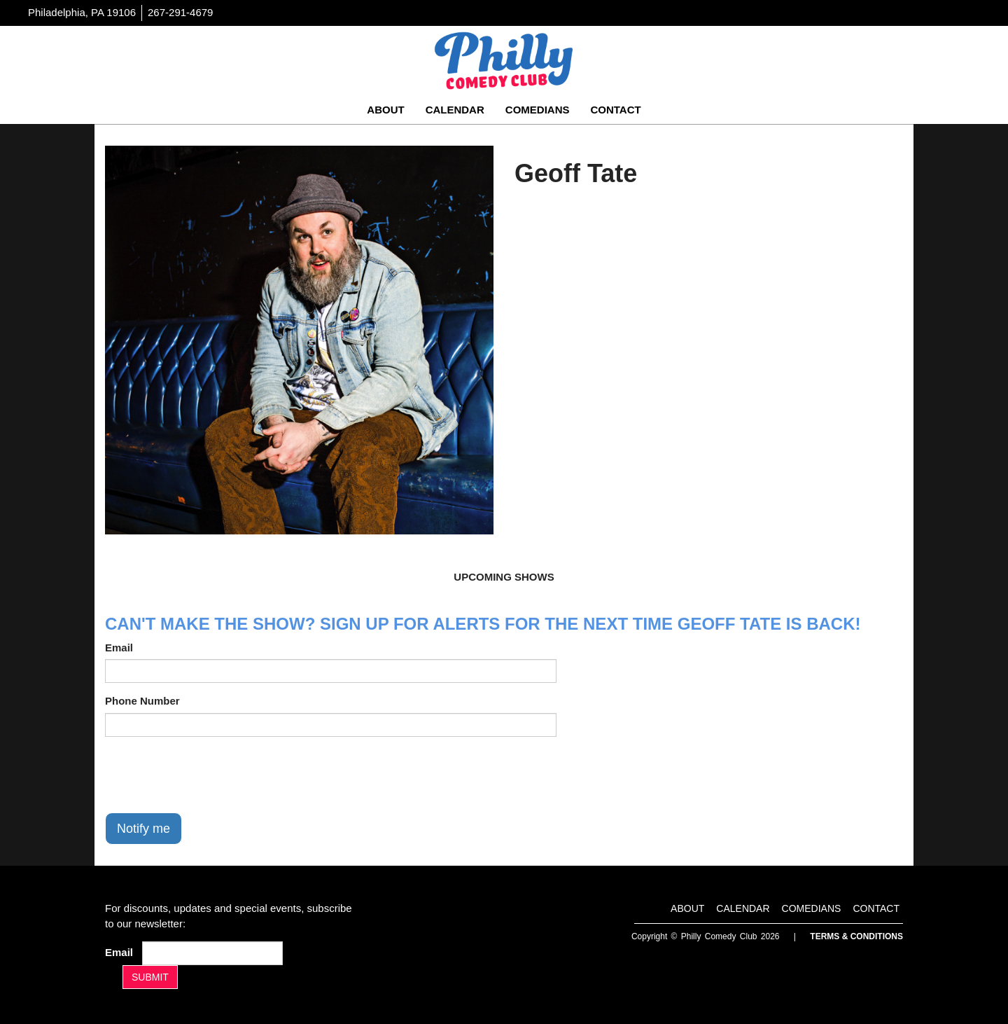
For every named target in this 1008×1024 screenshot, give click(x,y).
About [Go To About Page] (385, 110)
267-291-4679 (180, 12)
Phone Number (142, 701)
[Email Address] (212, 953)
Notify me (143, 829)
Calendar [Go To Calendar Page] (455, 110)
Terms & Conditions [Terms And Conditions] (856, 936)
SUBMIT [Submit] (150, 977)
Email (119, 647)
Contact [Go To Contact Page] (615, 110)
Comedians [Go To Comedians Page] (537, 110)
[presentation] (211, 774)
